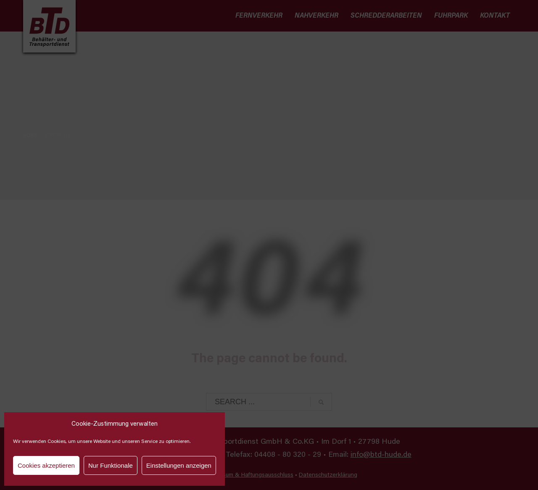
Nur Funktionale (110, 465)
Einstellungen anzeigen (178, 465)
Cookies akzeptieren (46, 465)
